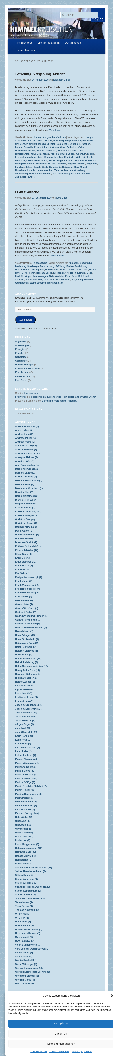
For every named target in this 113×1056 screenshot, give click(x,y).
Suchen (60, 279)
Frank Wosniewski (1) (27, 585)
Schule (37, 167)
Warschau (57, 173)
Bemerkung (86, 263)
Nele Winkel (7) (23, 817)
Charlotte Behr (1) (25, 507)
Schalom (19, 167)
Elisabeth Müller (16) (26, 550)
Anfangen (74, 263)
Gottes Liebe (81, 269)
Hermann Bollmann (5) (28, 674)
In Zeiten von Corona (27, 368)
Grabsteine (50, 150)
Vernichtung (21, 173)
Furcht (47, 147)
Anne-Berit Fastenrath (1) (29, 453)
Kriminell (68, 157)
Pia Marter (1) (22, 840)
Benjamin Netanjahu (75, 140)
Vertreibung (45, 173)
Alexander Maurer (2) (27, 426)
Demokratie (63, 144)
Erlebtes (19, 353)
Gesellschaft (51, 269)
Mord (70, 160)
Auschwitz (38, 140)
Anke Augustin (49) (26, 445)
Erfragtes (20, 349)
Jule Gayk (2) (22, 728)
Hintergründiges (42, 137)
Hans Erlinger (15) (25, 635)
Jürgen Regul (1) (24, 724)
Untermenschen (45, 170)
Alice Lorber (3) (23, 430)
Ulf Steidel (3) (22, 913)
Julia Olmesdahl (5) (26, 732)
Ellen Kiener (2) (23, 554)
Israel (80, 150)
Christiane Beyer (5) (26, 515)
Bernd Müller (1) (24, 492)
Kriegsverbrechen (53, 157)
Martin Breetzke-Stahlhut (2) (31, 786)
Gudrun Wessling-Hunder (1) (31, 616)
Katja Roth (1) (23, 739)
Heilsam (40, 273)
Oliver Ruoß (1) (23, 828)
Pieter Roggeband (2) (27, 844)
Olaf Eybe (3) (22, 821)
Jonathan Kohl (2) (25, 720)
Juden (71, 154)
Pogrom (71, 163)
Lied (17, 276)
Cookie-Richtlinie (38, 1051)
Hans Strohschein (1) (27, 639)
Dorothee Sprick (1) (26, 542)
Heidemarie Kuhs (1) (26, 643)
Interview (71, 150)
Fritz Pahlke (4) (23, 596)
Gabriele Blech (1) (25, 600)
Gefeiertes (21, 360)
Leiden (90, 157)
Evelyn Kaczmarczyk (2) (28, 577)
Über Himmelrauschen (49, 43)
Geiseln (82, 147)
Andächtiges (40, 263)
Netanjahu (20, 163)
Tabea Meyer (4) (24, 902)
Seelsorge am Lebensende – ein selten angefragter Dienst (63, 396)
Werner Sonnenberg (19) (29, 968)
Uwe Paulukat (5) (24, 941)
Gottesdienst (28, 273)
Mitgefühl (62, 160)
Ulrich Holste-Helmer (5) (28, 929)
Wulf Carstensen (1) (26, 983)
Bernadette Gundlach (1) (29, 488)
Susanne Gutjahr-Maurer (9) (30, 898)
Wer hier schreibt (73, 43)
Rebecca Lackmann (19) (28, 848)
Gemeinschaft (22, 269)
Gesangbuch (37, 269)
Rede (67, 276)
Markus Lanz (40, 160)
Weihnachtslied (38, 283)
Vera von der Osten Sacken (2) (32, 948)
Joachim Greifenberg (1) (29, 705)
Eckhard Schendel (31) (28, 546)
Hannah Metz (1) (24, 631)
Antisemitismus (23, 140)
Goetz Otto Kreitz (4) (26, 608)
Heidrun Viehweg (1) (26, 650)
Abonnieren (25, 319)
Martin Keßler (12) (25, 790)
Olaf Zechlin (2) (23, 825)
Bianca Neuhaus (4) (26, 499)
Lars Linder (62, 198)
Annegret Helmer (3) (26, 457)
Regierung (91, 163)
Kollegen (71, 273)
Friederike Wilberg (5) (27, 592)
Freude (18, 147)
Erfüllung (60, 266)
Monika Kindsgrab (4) (27, 813)
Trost (67, 279)
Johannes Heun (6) (25, 716)
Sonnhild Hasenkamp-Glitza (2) (32, 886)
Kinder (90, 154)
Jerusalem (35, 154)
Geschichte (21, 150)
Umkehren (20, 170)
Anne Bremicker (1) (26, 449)
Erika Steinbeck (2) (25, 561)
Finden (70, 266)
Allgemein (20, 341)
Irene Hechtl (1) (23, 693)
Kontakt (81, 273)
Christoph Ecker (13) (26, 523)
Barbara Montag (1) (26, 476)
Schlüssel (83, 276)
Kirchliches (21, 372)
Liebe (89, 273)
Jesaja (46, 154)
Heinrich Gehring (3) (26, 662)
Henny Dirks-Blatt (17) (27, 670)
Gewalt (31, 150)
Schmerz (19, 279)
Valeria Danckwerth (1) (28, 944)
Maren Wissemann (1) (27, 763)
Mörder (52, 160)
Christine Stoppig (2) (27, 519)
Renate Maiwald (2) (26, 856)
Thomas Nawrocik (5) (27, 910)
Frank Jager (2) (23, 581)
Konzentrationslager (25, 157)
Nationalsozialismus (85, 160)
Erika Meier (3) (23, 557)
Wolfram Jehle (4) (25, 979)
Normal (30, 163)
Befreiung (58, 140)
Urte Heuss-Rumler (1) (27, 933)
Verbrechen (67, 170)
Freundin (28, 147)
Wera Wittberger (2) (26, 964)
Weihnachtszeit (55, 283)
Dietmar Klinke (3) (25, 538)
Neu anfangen (40, 276)
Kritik (77, 157)
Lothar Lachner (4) (25, 755)
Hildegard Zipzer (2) (26, 677)
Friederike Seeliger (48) (28, 588)
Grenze (61, 150)
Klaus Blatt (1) (23, 743)
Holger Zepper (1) (25, 681)
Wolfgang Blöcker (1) (27, 975)
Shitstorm (67, 167)
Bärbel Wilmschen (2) (27, 468)
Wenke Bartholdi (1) (26, 960)
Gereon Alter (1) (24, 604)
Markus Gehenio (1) (26, 778)
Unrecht (31, 170)
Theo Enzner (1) (24, 906)
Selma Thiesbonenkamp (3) (30, 871)
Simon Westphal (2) (26, 882)
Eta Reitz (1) (22, 569)
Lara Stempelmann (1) (27, 747)
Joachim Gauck (59, 154)
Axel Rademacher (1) (27, 465)
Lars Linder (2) (23, 751)
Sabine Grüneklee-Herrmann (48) (33, 867)
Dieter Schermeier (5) (27, 534)
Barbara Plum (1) (24, 484)
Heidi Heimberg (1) (25, 647)
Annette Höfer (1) (24, 461)
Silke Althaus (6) (24, 875)
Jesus (49, 273)
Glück (63, 269)
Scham (28, 167)
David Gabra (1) (24, 530)
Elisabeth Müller (61, 80)
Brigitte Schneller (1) (26, 503)
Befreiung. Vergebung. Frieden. (40, 74)
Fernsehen (84, 144)
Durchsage (33, 266)
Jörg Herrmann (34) (26, 712)
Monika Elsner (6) (25, 809)
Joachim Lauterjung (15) (29, 708)
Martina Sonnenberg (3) (28, 794)
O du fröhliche (27, 192)
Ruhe (74, 276)
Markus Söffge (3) (25, 782)
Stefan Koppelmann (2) (28, 890)
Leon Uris (20, 160)
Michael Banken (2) (26, 801)
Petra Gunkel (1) (24, 836)
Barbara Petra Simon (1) (28, 480)
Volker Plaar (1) (23, 956)
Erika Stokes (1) (24, 565)
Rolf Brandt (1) (23, 859)
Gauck (55, 147)
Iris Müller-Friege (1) (26, 697)
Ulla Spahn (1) (23, 921)
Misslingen (26, 276)
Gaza (62, 147)
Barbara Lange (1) (25, 472)
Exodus (74, 144)
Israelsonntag (22, 154)
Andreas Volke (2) (25, 441)
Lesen (29, 160)
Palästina (61, 163)
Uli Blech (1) (22, 917)
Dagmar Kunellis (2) (26, 527)
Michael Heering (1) (26, 805)
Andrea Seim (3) (24, 434)
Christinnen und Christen (42, 144)
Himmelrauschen (24, 43)
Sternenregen (31, 393)
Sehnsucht (31, 279)
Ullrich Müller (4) (24, 925)
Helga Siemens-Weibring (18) (31, 666)
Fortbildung (81, 266)
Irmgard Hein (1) (24, 701)
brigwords (21, 396)
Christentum (21, 144)
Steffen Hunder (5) (25, 894)
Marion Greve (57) (25, 770)
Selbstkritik (55, 167)
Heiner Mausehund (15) (28, 658)
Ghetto (40, 150)
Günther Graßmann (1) (28, 619)
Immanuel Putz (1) (25, 685)
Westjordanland (72, 173)
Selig (40, 279)
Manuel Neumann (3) (26, 759)
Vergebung (79, 170)
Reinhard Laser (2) (25, 851)
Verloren (88, 279)
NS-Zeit (51, 163)
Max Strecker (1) (24, 797)
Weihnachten (22, 283)
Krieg (40, 157)
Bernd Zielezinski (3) (26, 496)
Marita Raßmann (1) (26, 774)
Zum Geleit (21, 380)
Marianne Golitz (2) (25, 766)
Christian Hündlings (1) (28, 511)
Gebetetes (21, 357)
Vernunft (33, 173)
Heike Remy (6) (23, 654)
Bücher (48, 140)
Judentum (81, 154)
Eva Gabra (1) (22, 573)
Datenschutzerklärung (59, 1051)
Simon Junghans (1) (26, 879)
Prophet (81, 163)
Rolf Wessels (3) (24, 863)
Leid (84, 157)
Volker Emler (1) (24, 952)
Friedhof (38, 147)
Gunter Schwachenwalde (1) (31, 627)
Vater (57, 170)
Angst (90, 137)
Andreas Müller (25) (26, 438)
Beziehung (20, 266)
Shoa (76, 167)
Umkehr (84, 167)
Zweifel (31, 177)
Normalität (41, 163)
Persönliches (59, 137)
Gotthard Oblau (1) (25, 612)
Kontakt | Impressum (82, 1051)
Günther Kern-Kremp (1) (28, 623)
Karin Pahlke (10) (25, 736)
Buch (90, 140)
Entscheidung (47, 266)
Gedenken (72, 147)
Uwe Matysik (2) (24, 937)
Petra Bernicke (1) (25, 832)
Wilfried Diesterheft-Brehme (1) (32, 971)
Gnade (70, 269)
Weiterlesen (56, 130)
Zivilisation (21, 177)
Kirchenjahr (59, 273)
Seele (45, 167)
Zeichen (86, 173)
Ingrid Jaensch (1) (25, 689)
